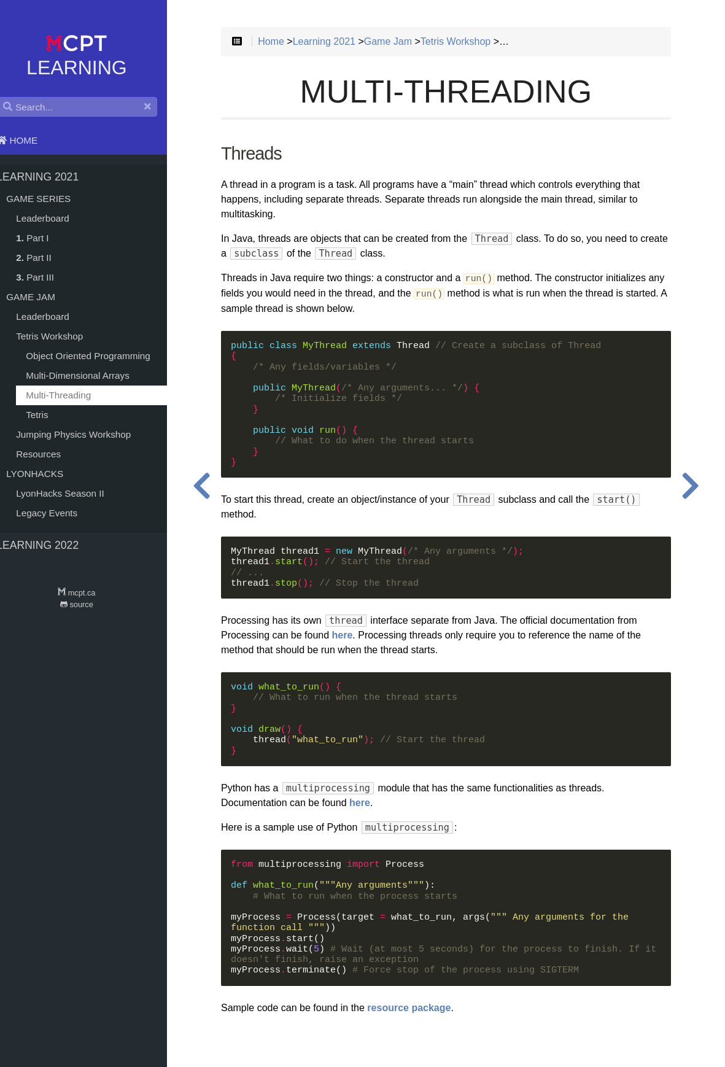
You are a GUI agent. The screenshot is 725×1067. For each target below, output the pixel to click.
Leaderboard (56, 218)
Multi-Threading (71, 395)
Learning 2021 (51, 177)
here (364, 637)
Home (30, 140)
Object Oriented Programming (101, 356)
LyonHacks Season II (73, 493)
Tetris (50, 414)
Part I (45, 238)
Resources (51, 454)
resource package (431, 1010)
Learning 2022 (51, 545)
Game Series (52, 198)
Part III (48, 277)
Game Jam (44, 297)
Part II (47, 257)
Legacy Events (60, 513)
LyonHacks (48, 473)
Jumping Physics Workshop (86, 434)
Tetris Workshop (62, 336)
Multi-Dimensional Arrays (91, 375)
